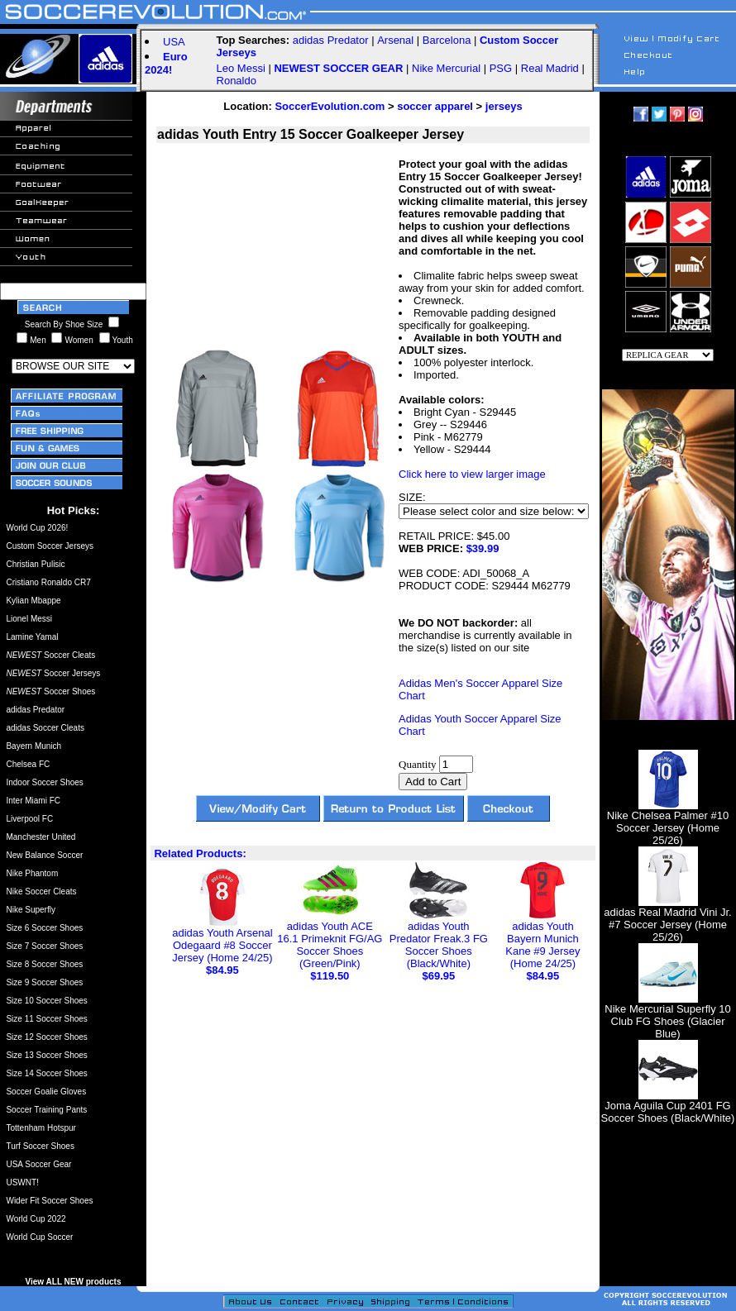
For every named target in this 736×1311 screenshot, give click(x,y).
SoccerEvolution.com (330, 106)
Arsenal (395, 40)
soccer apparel (435, 106)
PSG (501, 68)
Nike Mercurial (446, 68)
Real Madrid (550, 68)
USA (174, 42)
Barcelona (447, 40)
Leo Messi (241, 68)
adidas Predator (331, 40)
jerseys (504, 106)
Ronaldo (236, 80)
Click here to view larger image (472, 474)
